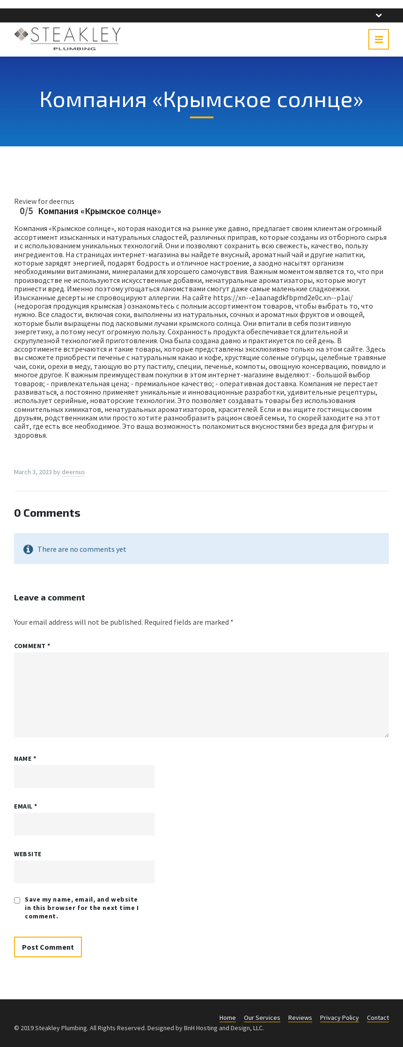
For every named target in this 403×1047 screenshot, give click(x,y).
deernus (73, 472)
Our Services (262, 1017)
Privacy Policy (339, 1017)
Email (25, 806)
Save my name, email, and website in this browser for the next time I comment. (82, 907)
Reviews (300, 1017)
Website (28, 854)
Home (228, 1017)
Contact (378, 1017)
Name (25, 758)
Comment (32, 646)
